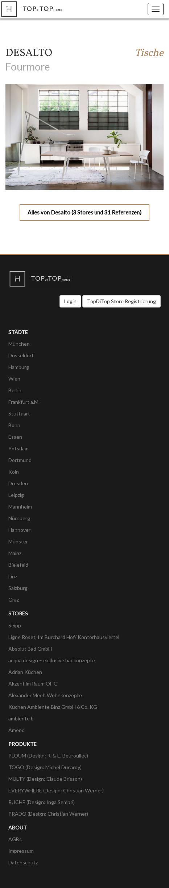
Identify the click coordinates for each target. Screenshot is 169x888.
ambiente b (21, 718)
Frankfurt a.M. (24, 402)
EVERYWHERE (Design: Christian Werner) (56, 790)
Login (70, 301)
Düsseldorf (20, 355)
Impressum (21, 851)
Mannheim (20, 506)
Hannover (19, 530)
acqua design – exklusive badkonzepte (51, 660)
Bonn (14, 425)
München (19, 344)
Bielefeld (18, 565)
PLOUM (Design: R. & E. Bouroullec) (48, 755)
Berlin (14, 390)
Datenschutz (23, 862)
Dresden (18, 483)
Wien (14, 378)
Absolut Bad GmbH (30, 649)
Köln (13, 472)
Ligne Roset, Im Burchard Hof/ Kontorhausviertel (63, 637)
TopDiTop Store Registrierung (121, 301)
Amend (16, 730)
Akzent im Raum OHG (33, 683)
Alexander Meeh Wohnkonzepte (45, 695)
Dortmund (20, 460)
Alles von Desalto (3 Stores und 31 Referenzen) (84, 212)
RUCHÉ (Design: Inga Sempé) (41, 802)
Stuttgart (19, 413)
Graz (13, 599)
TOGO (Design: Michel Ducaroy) (45, 767)
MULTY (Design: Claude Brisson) (45, 779)
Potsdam (18, 448)
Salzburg (18, 588)
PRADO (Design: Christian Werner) (48, 814)
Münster (18, 541)
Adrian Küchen (25, 672)
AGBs (15, 839)
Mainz (14, 553)
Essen (15, 437)
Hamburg (18, 367)
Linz (12, 576)
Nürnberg (19, 518)
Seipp (14, 625)
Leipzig (16, 495)
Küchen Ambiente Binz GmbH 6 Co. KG (52, 707)
